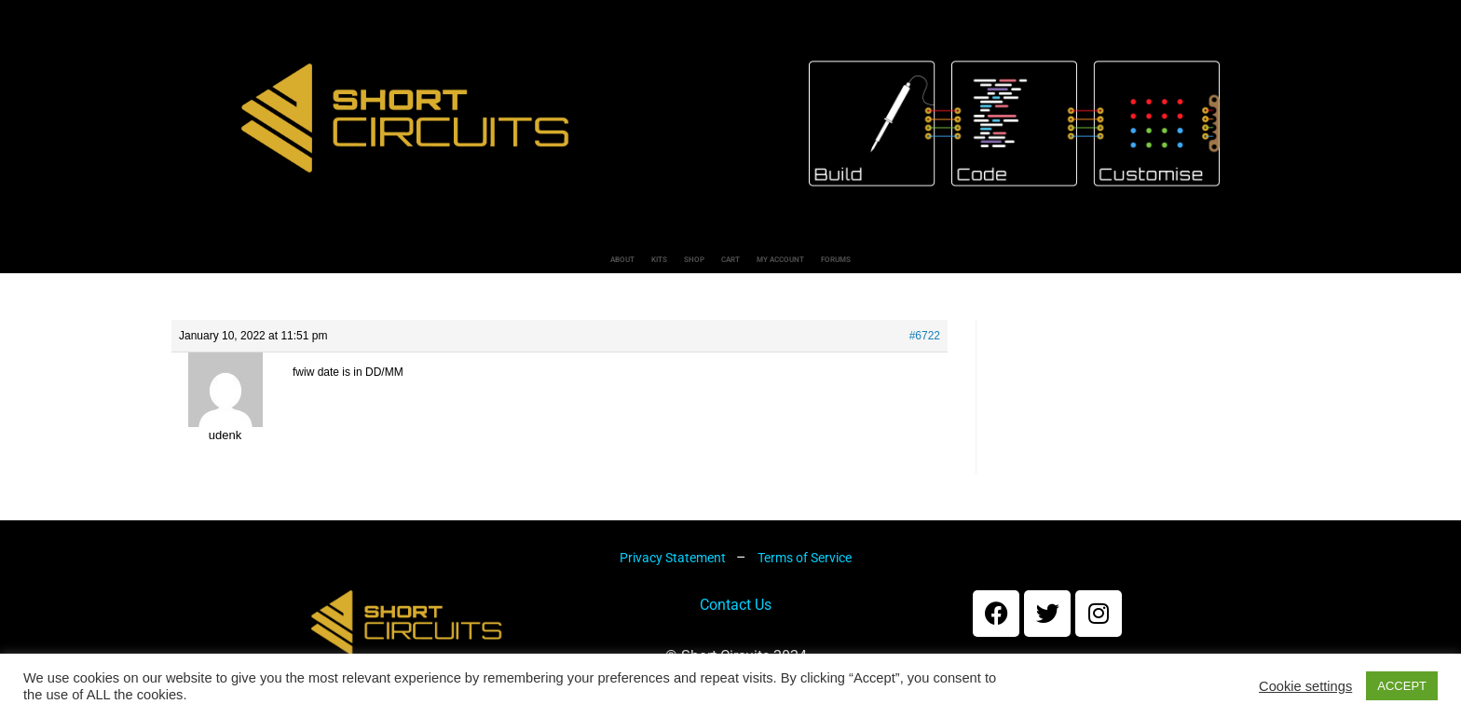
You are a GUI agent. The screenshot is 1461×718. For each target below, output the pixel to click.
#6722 (924, 346)
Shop (635, 265)
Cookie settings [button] (1305, 686)
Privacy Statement (674, 568)
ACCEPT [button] (1402, 686)
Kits (541, 265)
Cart (733, 265)
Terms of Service (805, 568)
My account (867, 265)
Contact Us (735, 617)
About (440, 265)
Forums (1014, 265)
